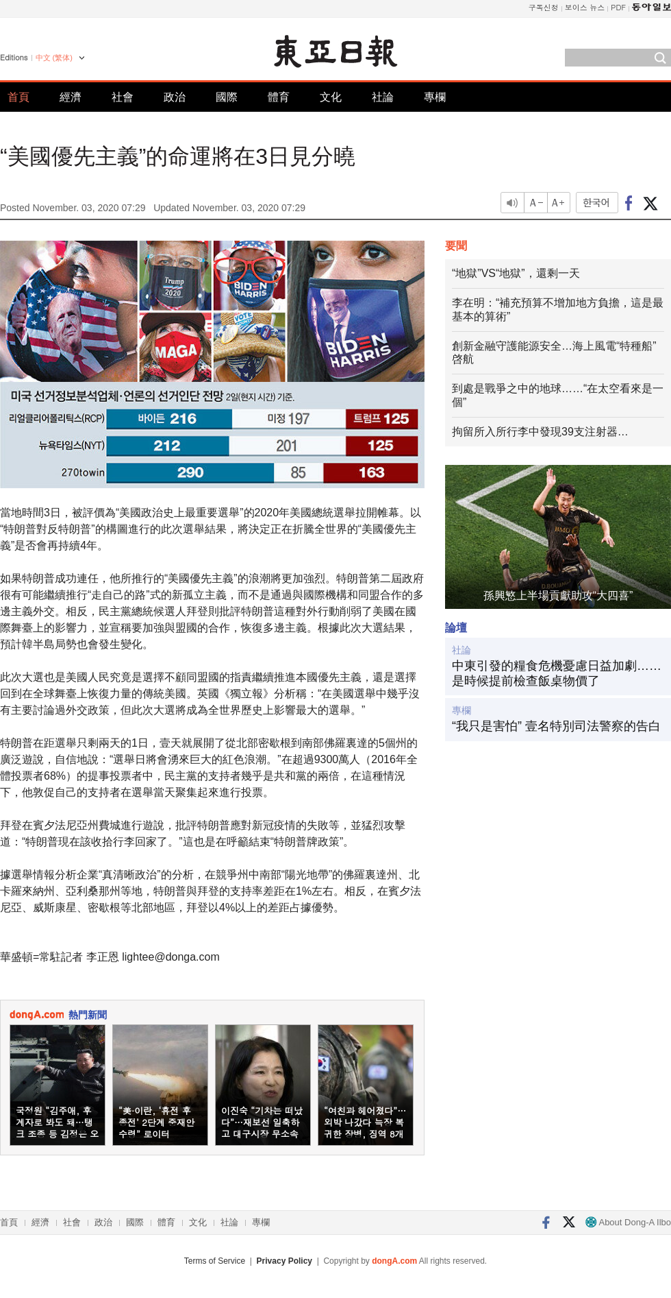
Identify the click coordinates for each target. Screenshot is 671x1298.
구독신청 (544, 7)
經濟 (70, 97)
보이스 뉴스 (585, 7)
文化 (331, 97)
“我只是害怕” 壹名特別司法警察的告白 (556, 726)
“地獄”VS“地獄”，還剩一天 (516, 273)
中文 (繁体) (54, 57)
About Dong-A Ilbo (628, 1222)
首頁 (18, 97)
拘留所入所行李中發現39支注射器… (540, 431)
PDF (618, 7)
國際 (227, 97)
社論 (383, 97)
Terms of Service (214, 1261)
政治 (175, 97)
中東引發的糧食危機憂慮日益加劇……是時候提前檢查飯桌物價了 (556, 673)
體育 (279, 97)
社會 (123, 97)
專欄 (435, 97)
